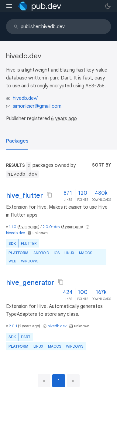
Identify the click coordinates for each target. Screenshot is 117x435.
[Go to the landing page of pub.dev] (39, 6)
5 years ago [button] (28, 226)
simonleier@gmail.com (37, 106)
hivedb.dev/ (25, 98)
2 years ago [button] (29, 326)
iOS (57, 253)
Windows (29, 261)
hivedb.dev (15, 233)
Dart (25, 337)
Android (41, 253)
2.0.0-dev (51, 226)
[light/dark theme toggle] (108, 6)
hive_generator (30, 282)
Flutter (28, 243)
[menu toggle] (9, 6)
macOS (85, 253)
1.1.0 (12, 226)
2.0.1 (13, 326)
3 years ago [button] (72, 226)
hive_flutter (24, 195)
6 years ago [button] (64, 119)
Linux (69, 253)
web (12, 261)
